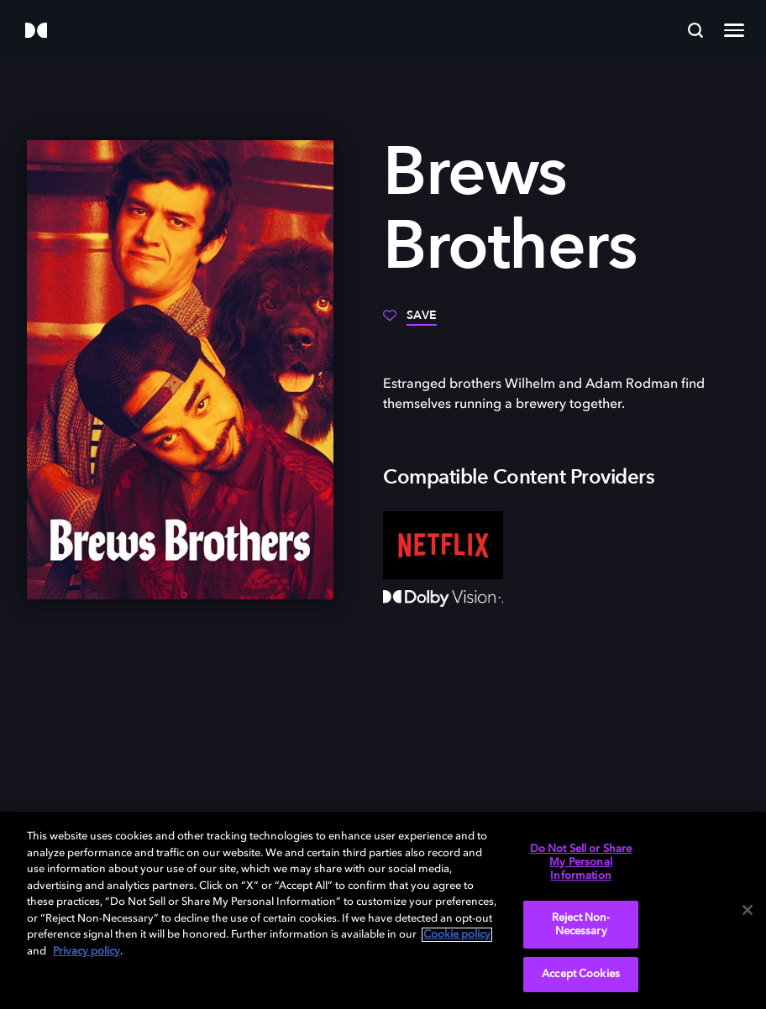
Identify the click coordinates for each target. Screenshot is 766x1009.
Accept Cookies (581, 974)
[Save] (410, 321)
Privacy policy (86, 951)
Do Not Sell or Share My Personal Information (581, 862)
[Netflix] (443, 544)
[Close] (747, 909)
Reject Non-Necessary (581, 924)
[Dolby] (36, 31)
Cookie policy (457, 934)
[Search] (695, 30)
